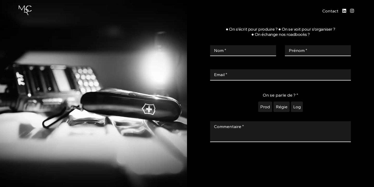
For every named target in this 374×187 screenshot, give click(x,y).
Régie (282, 106)
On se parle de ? (280, 95)
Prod (265, 106)
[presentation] (280, 167)
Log (297, 106)
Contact (330, 11)
